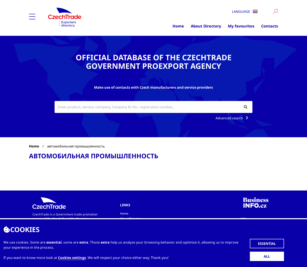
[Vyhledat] (275, 11)
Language (245, 11)
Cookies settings (72, 257)
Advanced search (233, 118)
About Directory (206, 26)
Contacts (269, 26)
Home (178, 26)
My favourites (241, 26)
